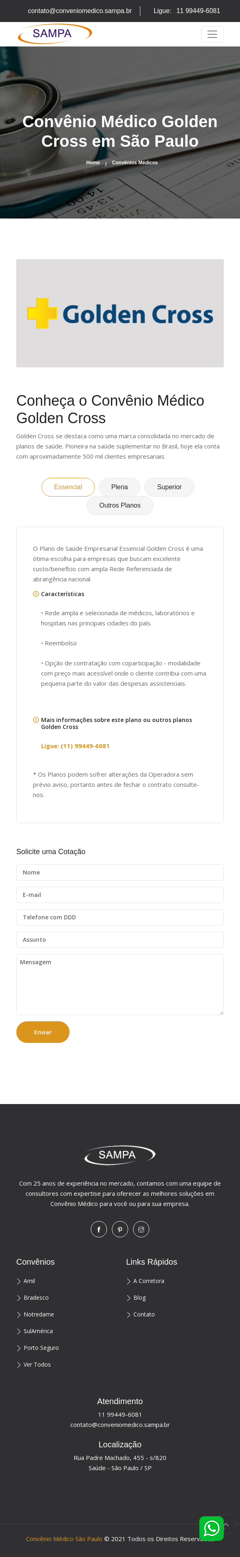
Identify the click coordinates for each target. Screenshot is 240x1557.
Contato (144, 1314)
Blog (139, 1297)
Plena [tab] (119, 487)
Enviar (43, 1032)
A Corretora (148, 1281)
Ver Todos (37, 1364)
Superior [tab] (169, 487)
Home (93, 163)
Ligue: (187, 10)
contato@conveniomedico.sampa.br (80, 10)
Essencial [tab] (68, 487)
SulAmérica (38, 1331)
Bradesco (36, 1297)
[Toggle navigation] (212, 34)
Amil (29, 1281)
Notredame (39, 1314)
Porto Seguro (41, 1348)
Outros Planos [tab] (119, 505)
